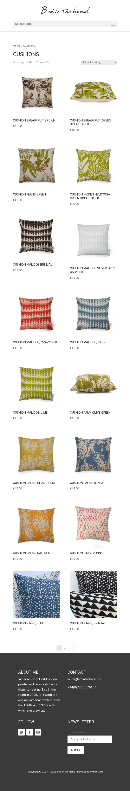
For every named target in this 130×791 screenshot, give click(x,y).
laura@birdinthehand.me (84, 679)
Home (17, 46)
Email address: (78, 732)
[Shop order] (99, 62)
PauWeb (98, 771)
